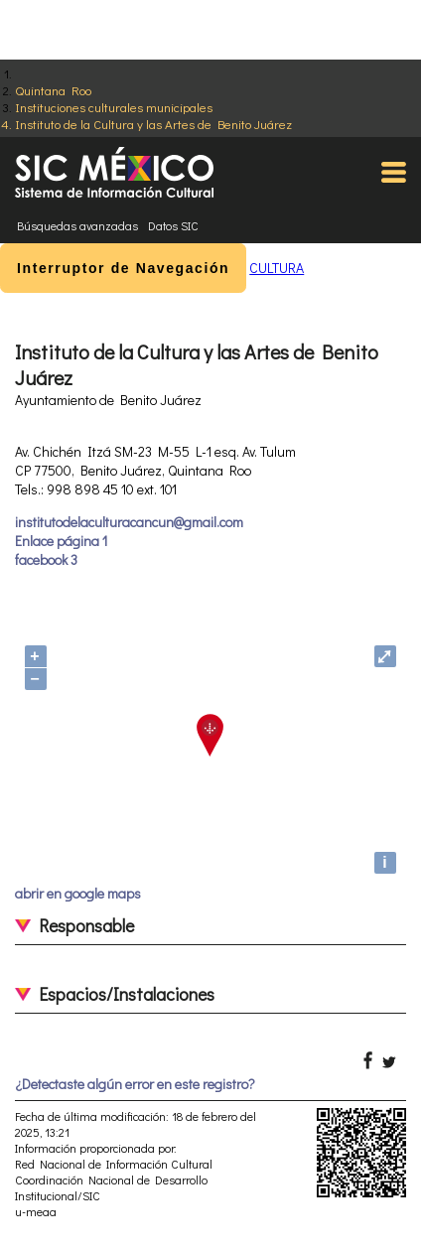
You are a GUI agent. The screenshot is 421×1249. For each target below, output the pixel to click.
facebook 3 (46, 559)
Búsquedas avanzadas (77, 225)
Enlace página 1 (61, 540)
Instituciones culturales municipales (113, 106)
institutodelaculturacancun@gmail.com (129, 521)
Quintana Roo (53, 89)
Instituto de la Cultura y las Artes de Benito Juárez (153, 123)
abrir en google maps (78, 893)
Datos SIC (173, 225)
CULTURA (276, 267)
